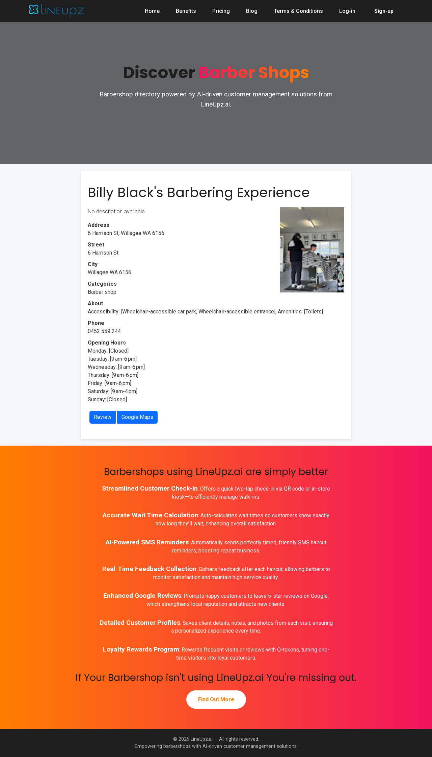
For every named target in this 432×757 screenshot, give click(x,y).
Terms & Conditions (298, 11)
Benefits (186, 11)
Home (152, 11)
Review (102, 417)
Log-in (347, 11)
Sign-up (384, 11)
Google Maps (137, 417)
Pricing (221, 11)
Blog (252, 11)
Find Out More (216, 699)
